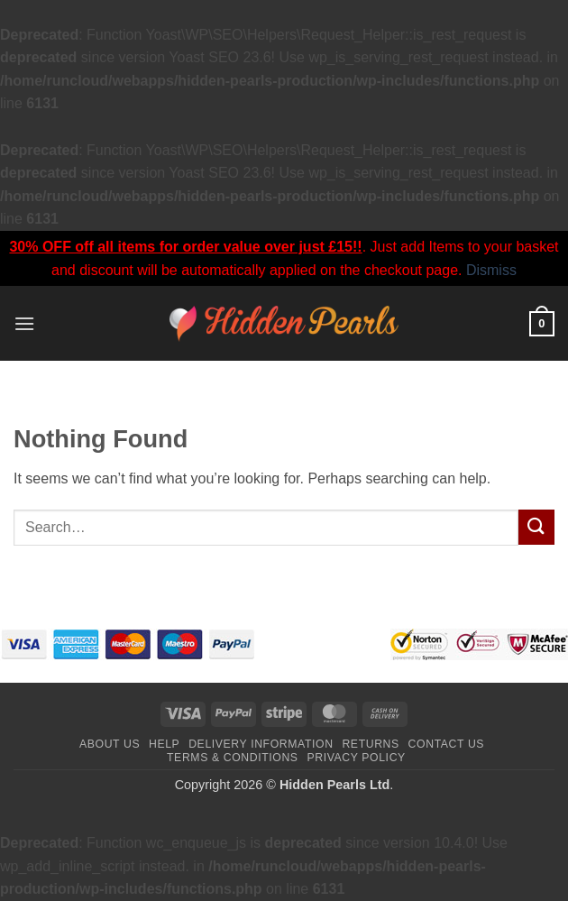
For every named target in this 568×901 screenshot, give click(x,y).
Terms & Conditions (232, 757)
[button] (24, 323)
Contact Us (446, 744)
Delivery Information (260, 744)
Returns (370, 744)
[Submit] (536, 527)
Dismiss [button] (491, 270)
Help (164, 744)
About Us (109, 744)
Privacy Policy (356, 757)
